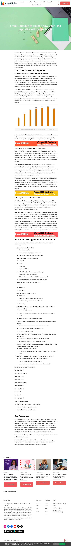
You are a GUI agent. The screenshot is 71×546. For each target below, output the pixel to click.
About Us (38, 502)
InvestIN (46, 511)
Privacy (37, 508)
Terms (37, 511)
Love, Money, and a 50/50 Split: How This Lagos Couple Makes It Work (26, 477)
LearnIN (46, 502)
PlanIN (46, 508)
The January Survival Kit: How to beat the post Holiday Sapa (43, 477)
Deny (56, 544)
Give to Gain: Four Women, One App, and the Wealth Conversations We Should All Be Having (11, 477)
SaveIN (46, 505)
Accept (62, 544)
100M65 (46, 513)
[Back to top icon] (65, 540)
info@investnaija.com (57, 507)
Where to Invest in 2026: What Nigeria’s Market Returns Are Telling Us (59, 477)
